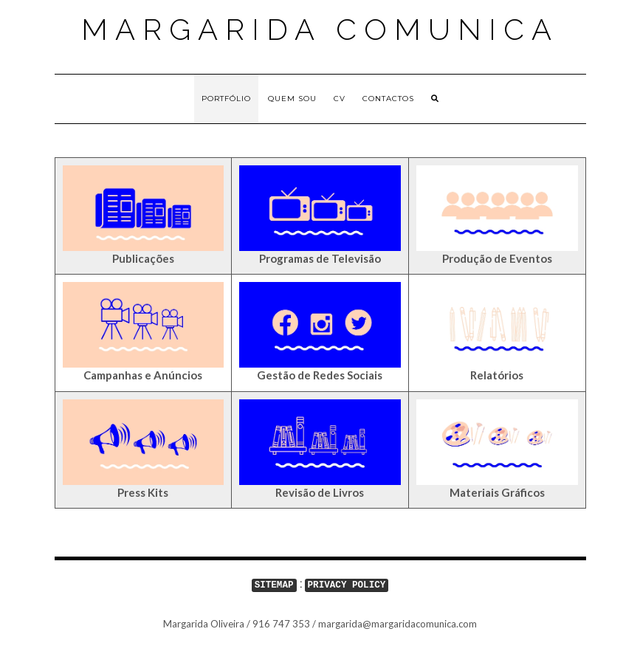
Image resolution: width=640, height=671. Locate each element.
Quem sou (292, 98)
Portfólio (226, 98)
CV (339, 98)
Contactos (388, 98)
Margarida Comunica (320, 29)
